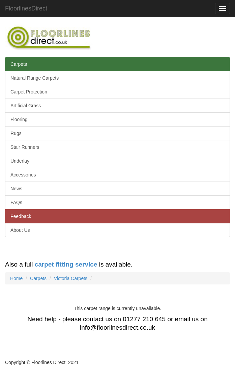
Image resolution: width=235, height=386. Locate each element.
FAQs (16, 202)
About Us (20, 230)
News (16, 188)
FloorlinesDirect (26, 8)
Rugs (16, 133)
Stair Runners (24, 147)
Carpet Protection (28, 91)
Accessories (23, 174)
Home (16, 278)
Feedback (20, 216)
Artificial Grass (25, 105)
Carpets (18, 64)
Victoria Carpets (70, 278)
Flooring (19, 119)
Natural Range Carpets (34, 78)
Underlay (19, 161)
